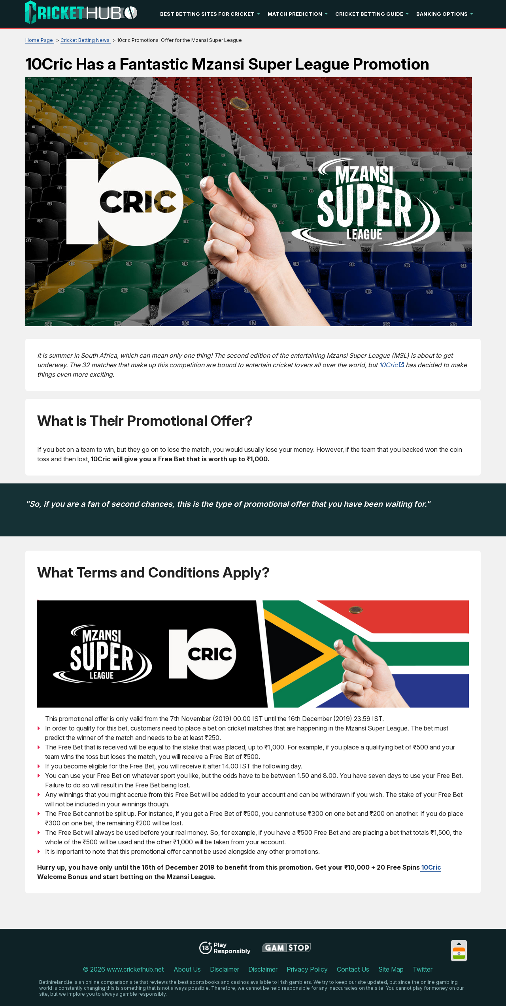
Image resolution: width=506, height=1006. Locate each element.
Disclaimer (224, 969)
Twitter (422, 969)
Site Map (391, 969)
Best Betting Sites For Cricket (207, 14)
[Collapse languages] (459, 943)
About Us (187, 969)
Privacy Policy (307, 969)
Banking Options (442, 14)
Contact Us (353, 969)
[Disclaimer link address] (286, 951)
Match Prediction (295, 14)
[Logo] (81, 13)
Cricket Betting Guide (369, 14)
